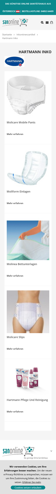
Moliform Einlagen (18, 191)
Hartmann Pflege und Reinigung (27, 400)
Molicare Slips (16, 337)
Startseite (7, 34)
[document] (28, 477)
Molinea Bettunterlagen (22, 264)
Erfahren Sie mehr (31, 482)
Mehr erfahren (15, 134)
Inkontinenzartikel (26, 34)
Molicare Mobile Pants (21, 122)
